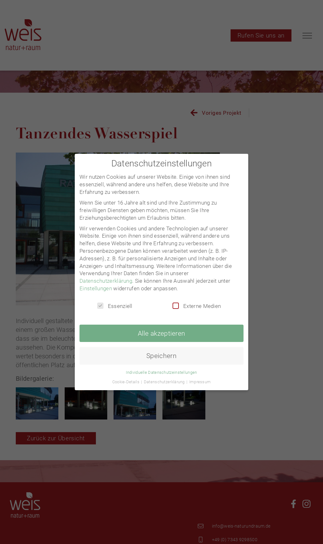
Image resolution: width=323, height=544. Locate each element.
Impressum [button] (200, 381)
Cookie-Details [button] (126, 381)
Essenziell (114, 306)
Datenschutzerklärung (105, 281)
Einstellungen (95, 288)
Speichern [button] (161, 356)
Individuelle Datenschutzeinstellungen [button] (161, 372)
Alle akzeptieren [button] (161, 333)
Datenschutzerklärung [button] (165, 381)
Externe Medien (197, 306)
